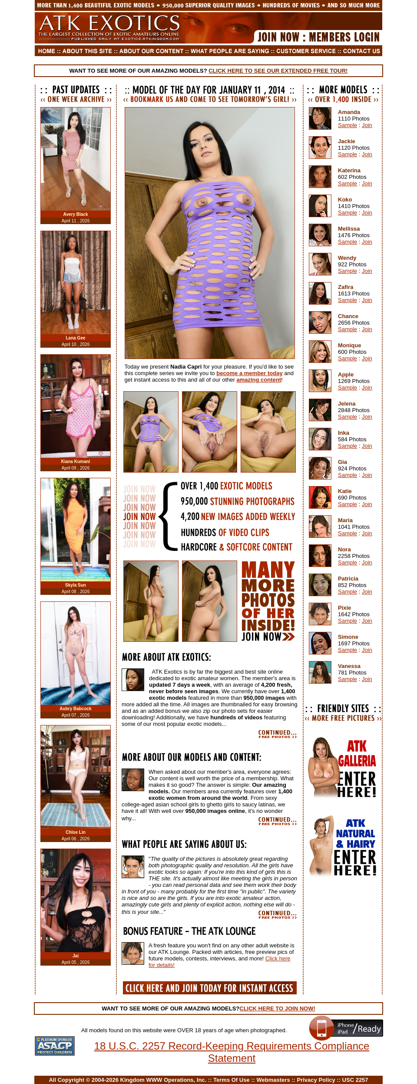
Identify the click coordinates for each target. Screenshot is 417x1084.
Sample (347, 125)
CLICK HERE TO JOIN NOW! (277, 1008)
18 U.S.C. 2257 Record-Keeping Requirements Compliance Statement (232, 1052)
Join (367, 125)
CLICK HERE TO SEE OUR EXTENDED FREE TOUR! (278, 70)
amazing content (258, 379)
